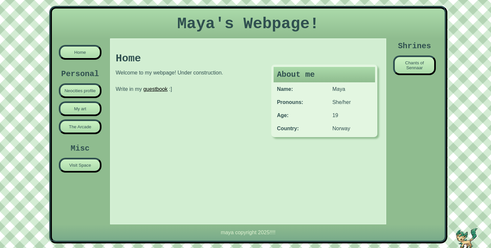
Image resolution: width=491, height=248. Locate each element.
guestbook (155, 89)
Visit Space (80, 165)
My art (80, 108)
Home (80, 52)
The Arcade (80, 126)
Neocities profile (80, 90)
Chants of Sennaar (414, 65)
